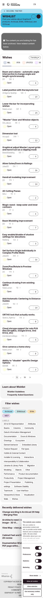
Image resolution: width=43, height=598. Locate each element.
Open (9, 83)
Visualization (29, 495)
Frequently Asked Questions (20, 395)
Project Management (26, 478)
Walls (6, 499)
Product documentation (28, 474)
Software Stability (21, 486)
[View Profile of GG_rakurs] (6, 123)
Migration (31, 465)
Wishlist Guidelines (16, 391)
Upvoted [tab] (29, 63)
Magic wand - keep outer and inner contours (20, 206)
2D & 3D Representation (14, 424)
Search (27, 4)
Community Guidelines (21, 590)
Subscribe (33, 16)
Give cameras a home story (16, 347)
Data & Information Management (17, 432)
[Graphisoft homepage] (31, 569)
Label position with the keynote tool (20, 90)
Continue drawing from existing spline (18, 283)
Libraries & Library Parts (13, 465)
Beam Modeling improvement (17, 221)
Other (27, 470)
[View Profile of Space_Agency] (8, 317)
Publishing (29, 482)
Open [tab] (18, 63)
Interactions (29, 457)
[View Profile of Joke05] (5, 166)
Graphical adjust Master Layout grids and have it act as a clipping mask (21, 148)
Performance (9, 474)
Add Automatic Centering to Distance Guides (21, 299)
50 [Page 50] (25, 377)
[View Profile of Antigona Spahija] (9, 93)
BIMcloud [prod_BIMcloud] (21, 411)
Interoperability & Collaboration (16, 461)
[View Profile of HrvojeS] (5, 136)
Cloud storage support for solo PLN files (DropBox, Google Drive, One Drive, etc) (20, 330)
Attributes (32, 424)
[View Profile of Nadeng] (5, 240)
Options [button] (39, 11)
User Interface (22, 490)
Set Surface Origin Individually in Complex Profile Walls (19, 251)
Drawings (8, 440)
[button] (31, 83)
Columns (17, 428)
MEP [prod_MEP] (7, 415)
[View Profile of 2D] (3, 79)
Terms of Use (28, 587)
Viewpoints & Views (12, 495)
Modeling (7, 470)
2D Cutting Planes (11, 191)
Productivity (9, 478)
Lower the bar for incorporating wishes (18, 105)
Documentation (10, 436)
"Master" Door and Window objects (20, 120)
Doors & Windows (28, 436)
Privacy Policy (14, 587)
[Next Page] (30, 377)
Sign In (39, 4)
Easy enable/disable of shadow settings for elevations (18, 235)
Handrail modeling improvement (18, 177)
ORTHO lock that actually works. (18, 314)
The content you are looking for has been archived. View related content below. (19, 43)
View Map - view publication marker (20, 528)
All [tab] (8, 63)
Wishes (15, 499)
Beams (7, 428)
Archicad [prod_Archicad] (8, 411)
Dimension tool (10, 133)
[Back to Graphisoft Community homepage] (14, 4)
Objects (18, 470)
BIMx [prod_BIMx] (32, 411)
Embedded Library (29, 445)
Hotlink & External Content (14, 453)
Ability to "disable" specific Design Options (20, 361)
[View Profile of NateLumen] (7, 109)
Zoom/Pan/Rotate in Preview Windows (16, 267)
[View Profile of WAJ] (4, 194)
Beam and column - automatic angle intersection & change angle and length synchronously (20, 74)
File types (25, 449)
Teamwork (8, 490)
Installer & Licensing (12, 457)
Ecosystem (20, 440)
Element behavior (11, 445)
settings (7, 486)
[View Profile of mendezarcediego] (9, 336)
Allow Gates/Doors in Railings (17, 163)
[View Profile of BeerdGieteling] (8, 152)
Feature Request (10, 449)
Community (29, 428)
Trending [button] (34, 57)
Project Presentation (12, 482)
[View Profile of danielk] (5, 366)
